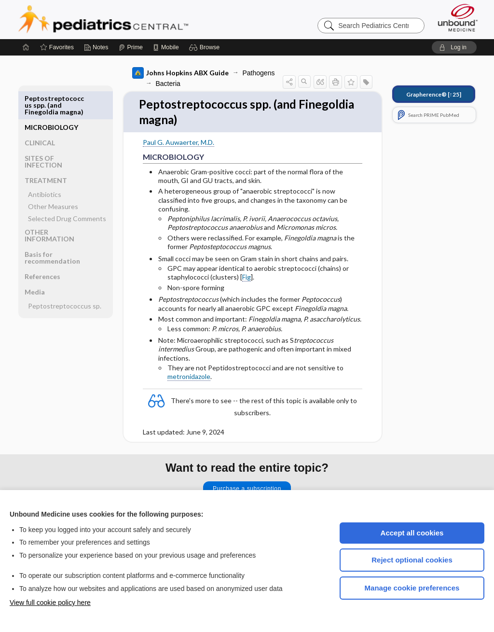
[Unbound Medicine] (458, 17)
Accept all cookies (412, 533)
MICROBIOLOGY (51, 98)
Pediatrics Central (138, 19)
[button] (205, 47)
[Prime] (131, 47)
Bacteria (168, 83)
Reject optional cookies (412, 560)
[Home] (26, 47)
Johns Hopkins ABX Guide (180, 73)
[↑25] (433, 94)
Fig (246, 278)
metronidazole (188, 378)
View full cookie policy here (50, 602)
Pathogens (259, 73)
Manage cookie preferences (412, 588)
